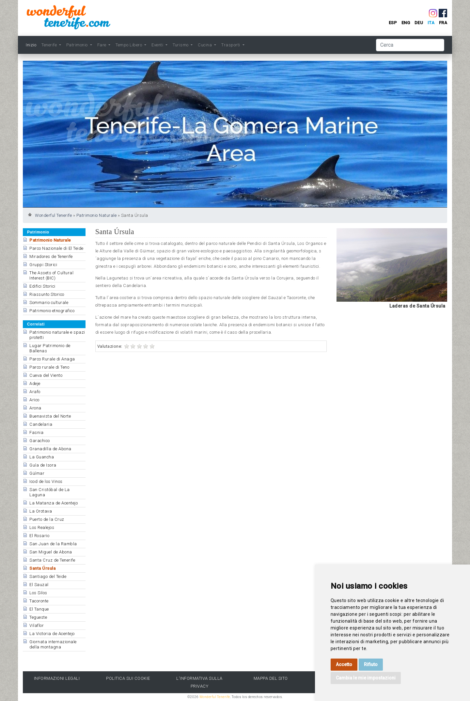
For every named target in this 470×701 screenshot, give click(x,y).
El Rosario (39, 535)
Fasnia (36, 432)
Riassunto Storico (46, 294)
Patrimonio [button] (77, 44)
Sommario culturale (48, 302)
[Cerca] (410, 45)
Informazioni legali (57, 678)
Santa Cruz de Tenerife (52, 560)
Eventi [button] (157, 44)
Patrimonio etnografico (51, 310)
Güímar (36, 473)
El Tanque (39, 609)
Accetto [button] (344, 664)
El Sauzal (39, 584)
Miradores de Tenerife (51, 256)
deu (419, 22)
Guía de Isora (42, 465)
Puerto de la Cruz (46, 519)
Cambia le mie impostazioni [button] (366, 677)
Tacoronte (39, 600)
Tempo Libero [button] (129, 44)
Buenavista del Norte (50, 416)
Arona (35, 408)
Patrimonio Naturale (96, 215)
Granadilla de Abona (50, 448)
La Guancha (41, 456)
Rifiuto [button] (371, 664)
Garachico (39, 440)
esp (393, 22)
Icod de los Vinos (46, 481)
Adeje (34, 383)
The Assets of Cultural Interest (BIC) (51, 275)
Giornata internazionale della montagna (53, 644)
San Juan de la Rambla (53, 543)
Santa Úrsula (42, 568)
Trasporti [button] (231, 44)
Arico (34, 399)
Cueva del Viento (45, 375)
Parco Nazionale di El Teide (56, 248)
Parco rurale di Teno (49, 367)
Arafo (34, 391)
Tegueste (38, 617)
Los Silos (38, 592)
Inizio (31, 44)
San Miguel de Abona (50, 552)
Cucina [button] (205, 44)
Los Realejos (41, 527)
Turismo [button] (181, 44)
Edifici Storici (42, 286)
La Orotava (40, 511)
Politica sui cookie (128, 678)
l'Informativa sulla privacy (199, 682)
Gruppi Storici (43, 264)
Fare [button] (102, 44)
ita (431, 22)
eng (405, 22)
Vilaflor (36, 625)
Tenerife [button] (49, 44)
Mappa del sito (271, 678)
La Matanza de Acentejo (53, 503)
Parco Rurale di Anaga (52, 359)
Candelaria (40, 424)
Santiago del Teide (47, 576)
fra (443, 22)
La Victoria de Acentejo (52, 633)
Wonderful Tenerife (53, 215)
